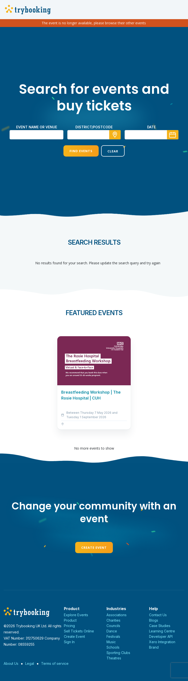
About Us (11, 663)
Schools (112, 647)
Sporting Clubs (118, 653)
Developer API (161, 636)
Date (151, 127)
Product (70, 620)
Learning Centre (162, 631)
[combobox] (94, 134)
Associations (116, 615)
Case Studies (159, 626)
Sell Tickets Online (79, 631)
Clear (112, 151)
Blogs (153, 620)
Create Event (94, 547)
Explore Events (76, 615)
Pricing (69, 626)
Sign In (69, 642)
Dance (111, 631)
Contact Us (158, 615)
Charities (113, 620)
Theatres (113, 658)
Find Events (81, 151)
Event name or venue (36, 127)
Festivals (113, 636)
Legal (29, 663)
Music (111, 642)
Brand (154, 647)
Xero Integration (162, 642)
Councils (113, 626)
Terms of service (55, 663)
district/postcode (94, 127)
